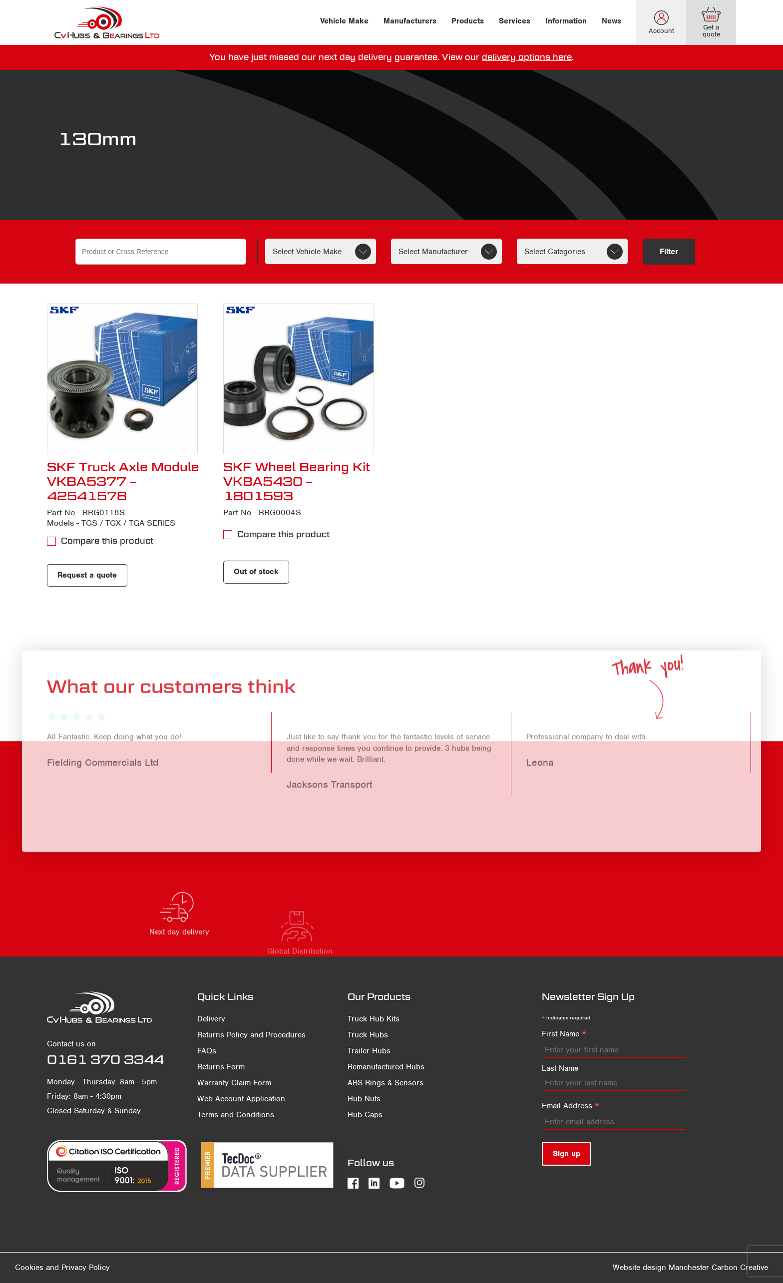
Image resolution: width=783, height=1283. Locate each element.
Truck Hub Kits (373, 1019)
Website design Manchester (661, 1268)
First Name (564, 1034)
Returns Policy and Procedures (251, 1035)
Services (514, 21)
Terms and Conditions (235, 1115)
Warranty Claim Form (234, 1083)
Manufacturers (410, 21)
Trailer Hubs (369, 1051)
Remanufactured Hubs (386, 1067)
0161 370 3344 (105, 1059)
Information (566, 21)
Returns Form (221, 1067)
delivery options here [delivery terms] (527, 57)
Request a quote (87, 575)
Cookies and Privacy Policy (62, 1268)
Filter (669, 252)
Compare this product (107, 541)
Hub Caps (365, 1115)
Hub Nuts (364, 1099)
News (611, 21)
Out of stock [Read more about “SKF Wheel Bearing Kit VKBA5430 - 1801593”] (256, 572)
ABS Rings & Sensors (385, 1083)
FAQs (206, 1051)
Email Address (570, 1106)
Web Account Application (241, 1099)
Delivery (211, 1019)
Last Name (560, 1068)
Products (467, 21)
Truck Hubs (368, 1035)
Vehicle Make (344, 21)
